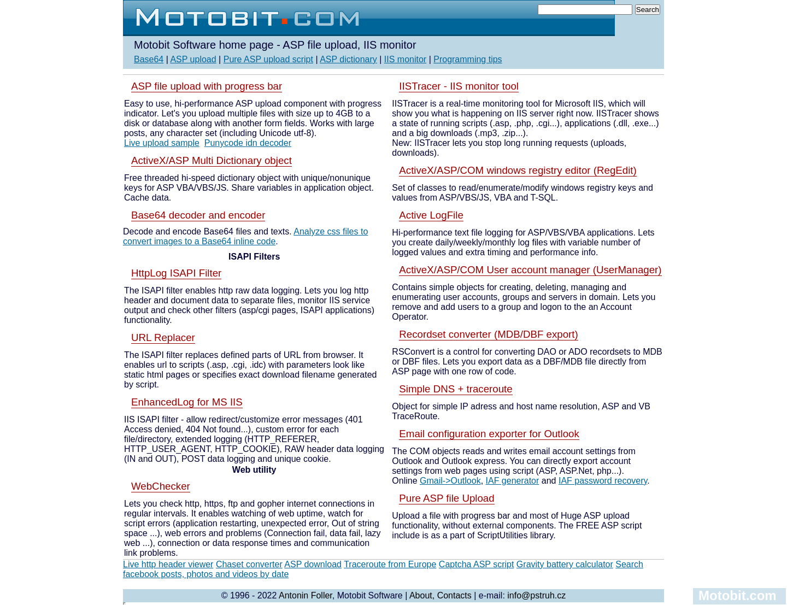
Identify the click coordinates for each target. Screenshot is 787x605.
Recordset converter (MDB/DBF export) (488, 334)
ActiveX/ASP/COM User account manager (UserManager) (530, 269)
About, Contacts (440, 595)
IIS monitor (405, 59)
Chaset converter (249, 564)
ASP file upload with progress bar (206, 86)
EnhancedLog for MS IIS (187, 402)
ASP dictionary (348, 59)
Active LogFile (431, 215)
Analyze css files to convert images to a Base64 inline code (245, 236)
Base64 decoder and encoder (198, 215)
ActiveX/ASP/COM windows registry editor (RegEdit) (517, 170)
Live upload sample (161, 143)
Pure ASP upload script (268, 59)
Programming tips (467, 59)
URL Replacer (163, 337)
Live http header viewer (168, 564)
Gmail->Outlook (450, 480)
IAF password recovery (603, 480)
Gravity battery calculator (564, 564)
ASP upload (193, 59)
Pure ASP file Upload (446, 498)
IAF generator (512, 480)
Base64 (148, 59)
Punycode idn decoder (247, 143)
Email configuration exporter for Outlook (489, 433)
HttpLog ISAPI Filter (176, 273)
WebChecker (160, 486)
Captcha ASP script (476, 564)
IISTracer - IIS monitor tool (459, 86)
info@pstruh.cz (536, 595)
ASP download (313, 564)
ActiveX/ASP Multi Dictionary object (211, 160)
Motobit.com (737, 595)
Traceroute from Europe (390, 564)
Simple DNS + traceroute (455, 389)
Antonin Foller (305, 595)
